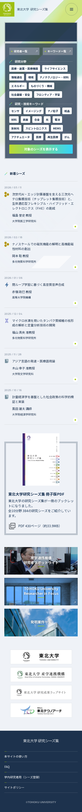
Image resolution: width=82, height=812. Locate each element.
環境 (30, 77)
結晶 (67, 111)
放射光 (15, 128)
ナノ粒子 (53, 111)
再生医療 (52, 137)
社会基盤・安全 (20, 95)
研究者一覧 (20, 51)
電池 (57, 120)
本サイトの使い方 (15, 756)
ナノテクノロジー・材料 (54, 77)
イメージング (33, 111)
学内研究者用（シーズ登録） (23, 777)
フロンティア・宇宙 (48, 95)
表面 (25, 120)
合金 (37, 120)
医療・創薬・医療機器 (24, 69)
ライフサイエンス (55, 69)
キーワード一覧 (56, 51)
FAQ (7, 767)
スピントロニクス (36, 128)
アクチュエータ (20, 137)
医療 (38, 137)
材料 (14, 120)
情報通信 (16, 77)
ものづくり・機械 (41, 86)
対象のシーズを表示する (41, 149)
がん (67, 137)
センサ (15, 111)
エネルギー (18, 86)
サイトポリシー (14, 787)
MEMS (57, 128)
